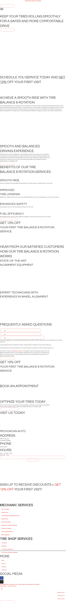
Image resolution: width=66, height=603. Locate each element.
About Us (3, 563)
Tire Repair (4, 542)
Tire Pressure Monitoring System (9, 552)
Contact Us (4, 569)
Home (2, 559)
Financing (3, 566)
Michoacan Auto (18, 350)
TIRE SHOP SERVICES (16, 538)
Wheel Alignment (5, 534)
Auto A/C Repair (5, 508)
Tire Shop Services (60, 595)
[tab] (20, 330)
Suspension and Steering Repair (9, 524)
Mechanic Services (16, 505)
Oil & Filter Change (6, 521)
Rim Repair (4, 545)
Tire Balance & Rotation (7, 548)
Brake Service (4, 512)
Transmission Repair (6, 528)
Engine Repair (4, 518)
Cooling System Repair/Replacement (10, 515)
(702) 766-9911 (3, 446)
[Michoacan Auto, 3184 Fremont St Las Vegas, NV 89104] (33, 471)
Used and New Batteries (7, 531)
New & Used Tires (60, 598)
